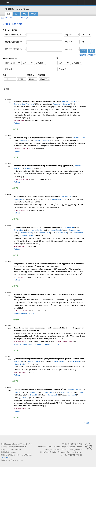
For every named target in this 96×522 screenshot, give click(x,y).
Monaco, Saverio (34, 361)
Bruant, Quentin (56, 230)
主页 (2, 18)
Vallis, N (82, 392)
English (72, 447)
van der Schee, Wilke (42, 140)
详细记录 (15, 129)
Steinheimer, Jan (19, 199)
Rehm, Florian (59, 361)
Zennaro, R (72, 395)
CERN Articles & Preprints (12, 18)
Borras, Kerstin (20, 364)
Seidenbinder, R (48, 392)
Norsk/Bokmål (45, 452)
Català (49, 447)
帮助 (24, 14)
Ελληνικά (64, 447)
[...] (28, 118)
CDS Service (12, 455)
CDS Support (5, 458)
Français (48, 449)
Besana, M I (65, 392)
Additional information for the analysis (27, 344)
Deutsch (56, 447)
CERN (7, 2)
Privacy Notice (14, 447)
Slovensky (78, 452)
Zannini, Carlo (78, 233)
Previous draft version (28, 313)
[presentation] (16, 109)
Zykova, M (33, 395)
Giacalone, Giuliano (79, 137)
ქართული (78, 449)
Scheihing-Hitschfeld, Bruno (24, 104)
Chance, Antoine (74, 230)
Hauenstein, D (52, 395)
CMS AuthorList (47, 344)
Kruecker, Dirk (75, 361)
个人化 (33, 14)
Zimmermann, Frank (27, 235)
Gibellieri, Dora (61, 233)
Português (62, 452)
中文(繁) (79, 455)
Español (79, 447)
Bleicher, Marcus (57, 199)
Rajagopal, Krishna (68, 101)
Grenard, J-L (19, 392)
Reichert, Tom (66, 196)
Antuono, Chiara (44, 233)
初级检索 (92, 55)
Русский (70, 452)
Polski (54, 452)
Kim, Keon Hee (69, 227)
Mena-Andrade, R (74, 389)
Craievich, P (25, 398)
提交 (16, 14)
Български (42, 447)
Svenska (64, 455)
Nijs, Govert (24, 140)
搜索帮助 (83, 55)
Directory (88, 3)
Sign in (81, 3)
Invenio (13, 452)
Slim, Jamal (18, 361)
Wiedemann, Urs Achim (61, 104)
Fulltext (17, 123)
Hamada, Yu (29, 168)
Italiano (63, 449)
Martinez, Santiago (37, 230)
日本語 (70, 449)
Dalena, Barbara (26, 233)
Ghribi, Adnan (18, 230)
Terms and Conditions (13, 449)
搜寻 (8, 14)
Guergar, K (33, 392)
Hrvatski (56, 449)
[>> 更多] (86, 423)
